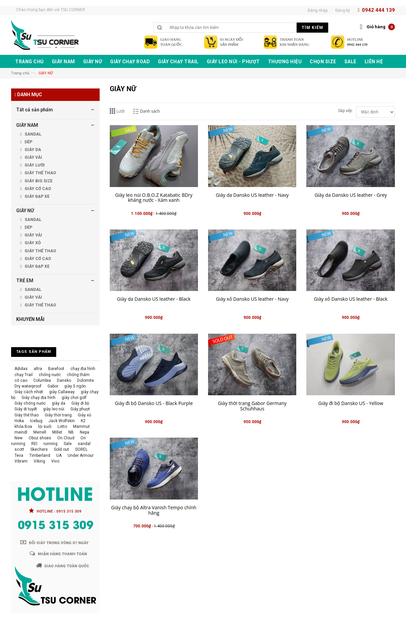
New (18, 438)
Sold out (61, 449)
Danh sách (150, 111)
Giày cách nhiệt (28, 392)
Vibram (21, 461)
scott (19, 449)
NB (71, 432)
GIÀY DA (32, 149)
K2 (83, 420)
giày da (58, 403)
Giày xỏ (84, 415)
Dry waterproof (27, 386)
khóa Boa (23, 426)
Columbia (42, 380)
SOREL (81, 449)
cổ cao (20, 380)
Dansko (64, 380)
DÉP (28, 142)
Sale (68, 443)
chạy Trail (23, 374)
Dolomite (85, 380)
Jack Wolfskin (61, 420)
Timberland (39, 455)
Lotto (62, 426)
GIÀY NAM (27, 125)
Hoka (19, 420)
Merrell (39, 432)
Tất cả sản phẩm (34, 109)
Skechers (39, 449)
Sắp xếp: (345, 110)
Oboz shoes (40, 438)
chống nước (50, 374)
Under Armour (81, 455)
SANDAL (32, 134)
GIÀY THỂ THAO (40, 173)
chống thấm (78, 374)
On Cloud (65, 438)
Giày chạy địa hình (39, 397)
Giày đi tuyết (25, 409)
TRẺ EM (24, 280)
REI (34, 443)
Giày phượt (80, 409)
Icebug (36, 420)
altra (38, 368)
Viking (39, 461)
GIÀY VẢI (33, 157)
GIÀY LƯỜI (34, 165)
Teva (18, 455)
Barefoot (56, 368)
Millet (57, 432)
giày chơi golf (74, 397)
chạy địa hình (82, 368)
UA (59, 455)
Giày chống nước (30, 403)
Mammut (81, 426)
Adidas (21, 368)
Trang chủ (20, 73)
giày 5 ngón (75, 386)
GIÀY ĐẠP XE (36, 196)
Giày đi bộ (80, 403)
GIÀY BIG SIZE (38, 181)
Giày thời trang (58, 415)
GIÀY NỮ (25, 210)
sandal (84, 443)
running (50, 443)
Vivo (55, 461)
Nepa (84, 432)
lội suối (45, 426)
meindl (20, 432)
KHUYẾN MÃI (30, 319)
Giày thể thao (26, 415)
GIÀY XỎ (32, 243)
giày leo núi (53, 409)
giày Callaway (62, 392)
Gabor (52, 386)
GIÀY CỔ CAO (37, 188)
